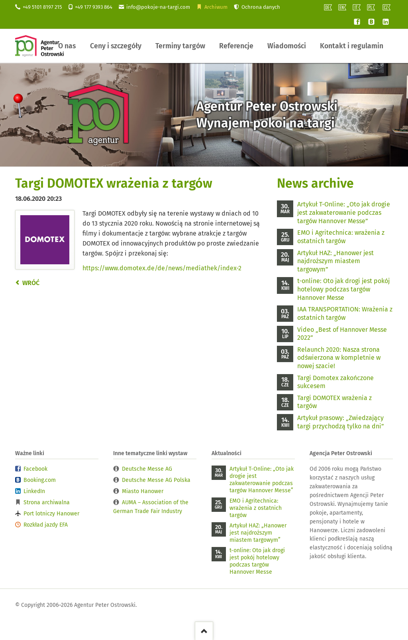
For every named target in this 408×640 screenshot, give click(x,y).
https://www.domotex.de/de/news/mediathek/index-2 (161, 268)
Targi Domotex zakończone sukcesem (335, 382)
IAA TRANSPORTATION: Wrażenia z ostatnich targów (344, 313)
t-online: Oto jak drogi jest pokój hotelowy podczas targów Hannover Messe (343, 289)
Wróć (30, 283)
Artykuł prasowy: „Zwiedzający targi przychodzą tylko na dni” (340, 422)
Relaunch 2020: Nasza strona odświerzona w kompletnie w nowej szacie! (339, 358)
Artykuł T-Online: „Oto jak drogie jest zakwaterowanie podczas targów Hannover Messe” (343, 212)
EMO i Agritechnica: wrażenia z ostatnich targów (340, 237)
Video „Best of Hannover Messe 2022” (342, 334)
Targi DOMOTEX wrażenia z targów (334, 402)
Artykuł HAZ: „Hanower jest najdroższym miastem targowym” (335, 261)
